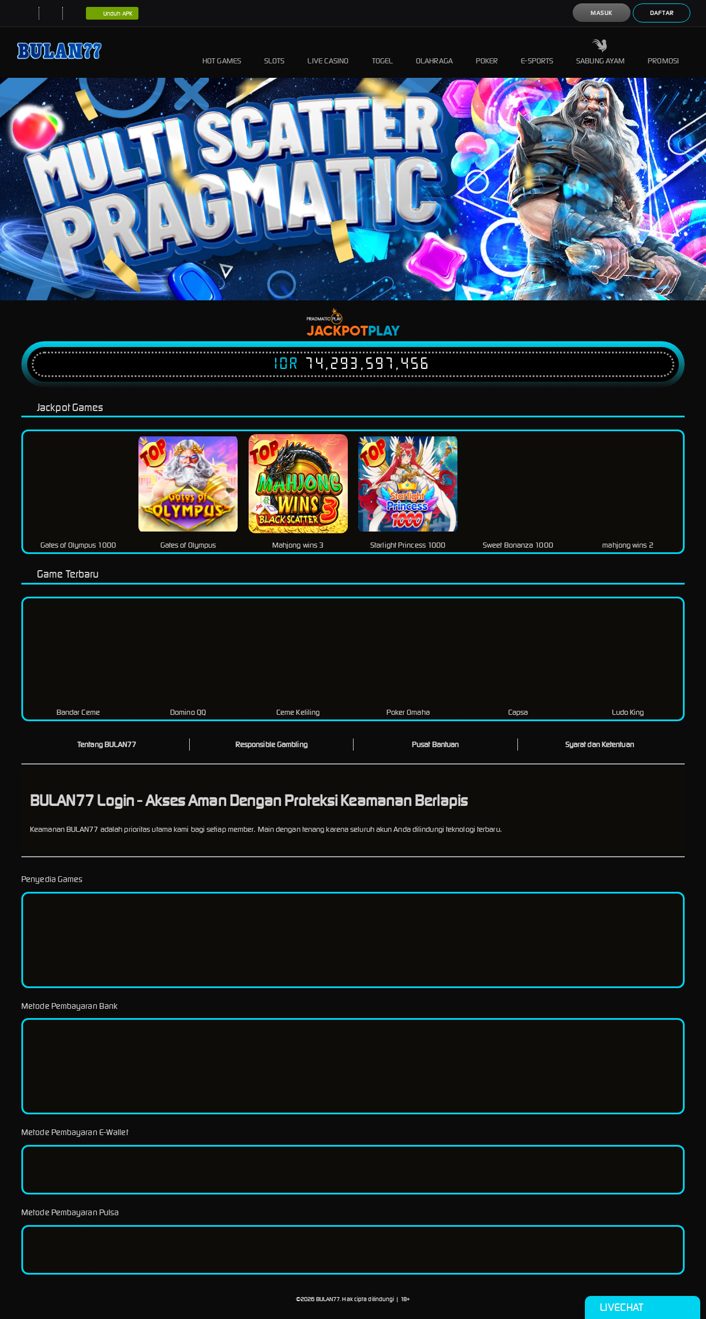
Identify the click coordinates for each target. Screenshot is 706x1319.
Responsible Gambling (271, 744)
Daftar (662, 13)
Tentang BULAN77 (107, 744)
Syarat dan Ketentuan (599, 744)
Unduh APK (112, 14)
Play (384, 331)
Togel (382, 52)
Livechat (642, 1307)
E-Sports (537, 52)
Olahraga (434, 52)
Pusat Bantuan (435, 744)
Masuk (602, 13)
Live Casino (327, 52)
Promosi (663, 52)
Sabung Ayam (600, 52)
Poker (487, 52)
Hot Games (221, 52)
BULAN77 (328, 1299)
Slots (274, 52)
